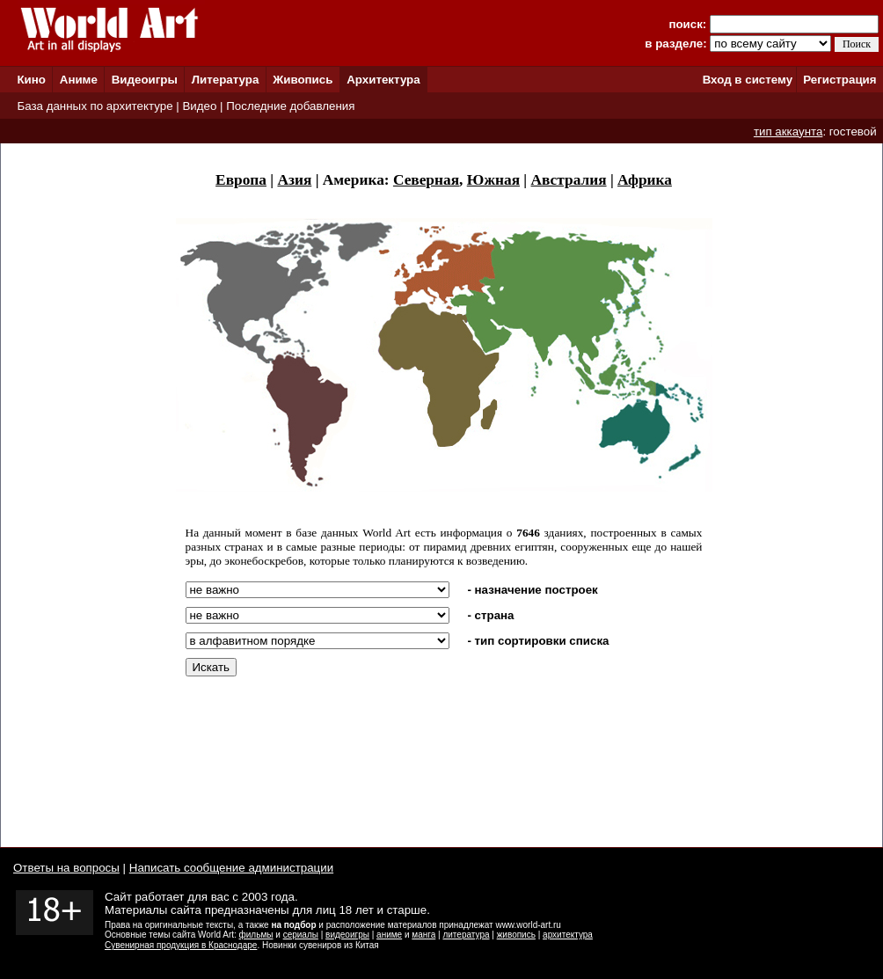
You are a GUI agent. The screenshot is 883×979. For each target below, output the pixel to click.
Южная (493, 180)
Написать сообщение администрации (231, 867)
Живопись (302, 79)
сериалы (300, 934)
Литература (225, 79)
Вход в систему (747, 79)
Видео (199, 106)
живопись (516, 934)
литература (465, 934)
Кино (31, 79)
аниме (389, 934)
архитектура (568, 934)
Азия (294, 180)
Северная (426, 180)
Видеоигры (145, 79)
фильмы (256, 934)
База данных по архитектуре (94, 106)
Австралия (569, 180)
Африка (644, 180)
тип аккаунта (788, 131)
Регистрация (839, 79)
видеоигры (347, 934)
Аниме (79, 79)
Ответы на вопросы (66, 867)
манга (423, 934)
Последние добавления (290, 106)
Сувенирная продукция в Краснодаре (181, 945)
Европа (240, 180)
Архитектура (383, 79)
